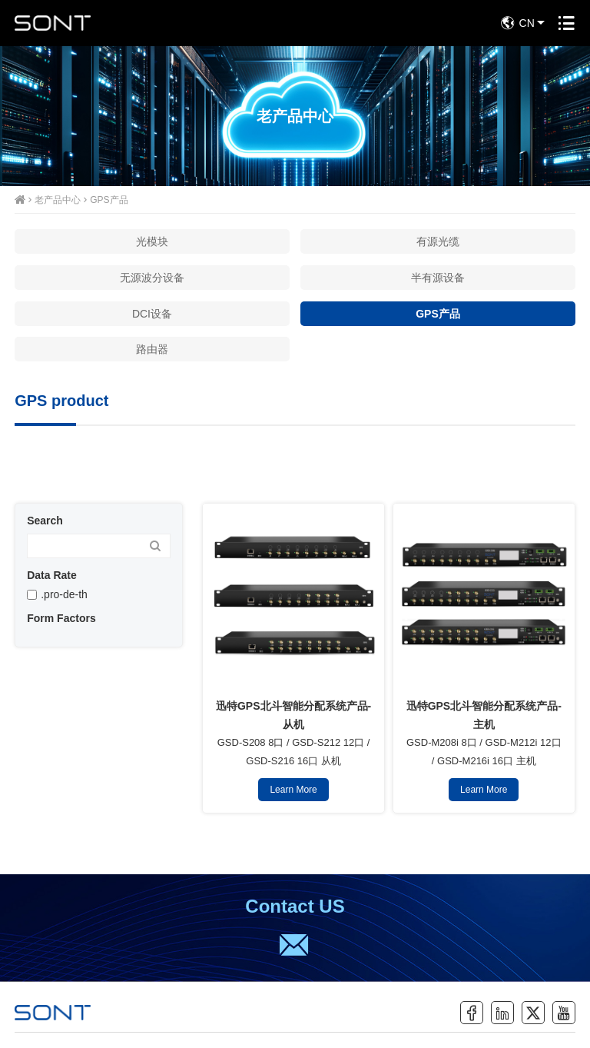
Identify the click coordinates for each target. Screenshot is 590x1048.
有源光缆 (437, 241)
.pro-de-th (64, 594)
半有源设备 (438, 277)
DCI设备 (152, 314)
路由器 (152, 349)
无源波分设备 (152, 277)
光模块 (152, 241)
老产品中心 (58, 200)
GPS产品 (109, 200)
